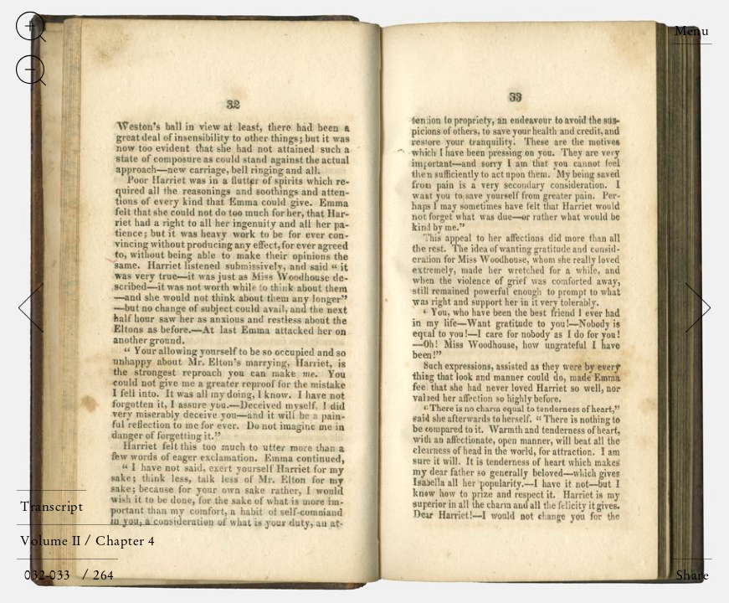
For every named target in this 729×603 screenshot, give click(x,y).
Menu (692, 32)
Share (693, 576)
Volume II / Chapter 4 (88, 542)
